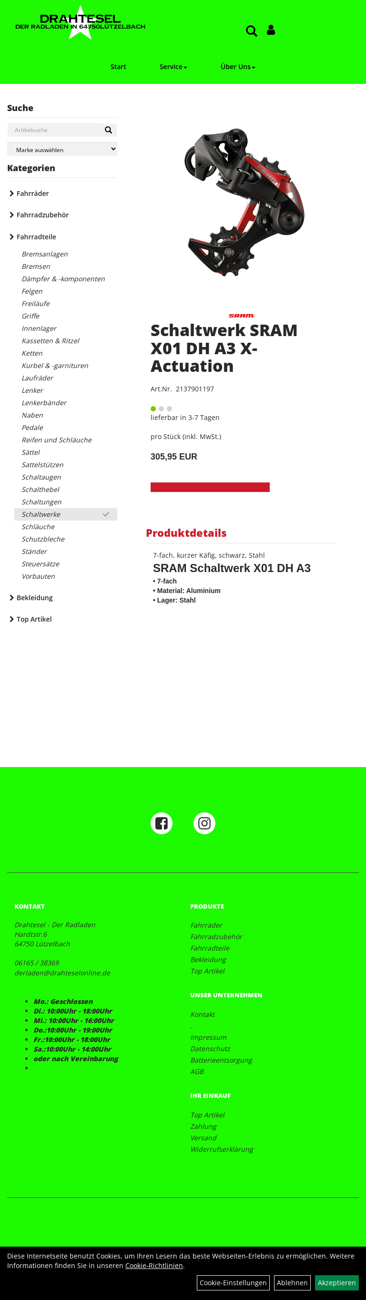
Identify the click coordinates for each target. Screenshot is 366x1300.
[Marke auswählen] (62, 149)
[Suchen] (108, 130)
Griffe (30, 315)
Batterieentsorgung (221, 1060)
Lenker (32, 390)
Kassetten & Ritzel (50, 340)
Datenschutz (210, 1048)
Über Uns (238, 66)
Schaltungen (41, 501)
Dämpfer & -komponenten (63, 278)
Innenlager (38, 328)
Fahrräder (33, 193)
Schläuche (37, 526)
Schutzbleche (42, 538)
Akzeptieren (337, 1282)
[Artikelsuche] (251, 32)
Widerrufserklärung (221, 1149)
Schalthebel (40, 489)
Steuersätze (40, 563)
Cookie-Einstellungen (233, 1282)
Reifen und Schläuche (56, 439)
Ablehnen (292, 1282)
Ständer (34, 551)
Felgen (31, 291)
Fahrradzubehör (43, 214)
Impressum (208, 1037)
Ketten (31, 353)
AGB (196, 1071)
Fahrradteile (36, 236)
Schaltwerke (40, 514)
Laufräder (37, 377)
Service (173, 66)
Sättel (30, 452)
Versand (203, 1137)
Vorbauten (38, 576)
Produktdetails (186, 532)
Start (118, 66)
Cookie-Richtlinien (154, 1265)
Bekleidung (34, 597)
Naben (32, 415)
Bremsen (35, 266)
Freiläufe (35, 303)
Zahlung (203, 1126)
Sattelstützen (42, 464)
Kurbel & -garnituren (54, 365)
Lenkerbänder (43, 402)
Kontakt (202, 1014)
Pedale (32, 427)
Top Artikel (34, 619)
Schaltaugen (41, 476)
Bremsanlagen (44, 253)
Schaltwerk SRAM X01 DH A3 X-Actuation (224, 348)
